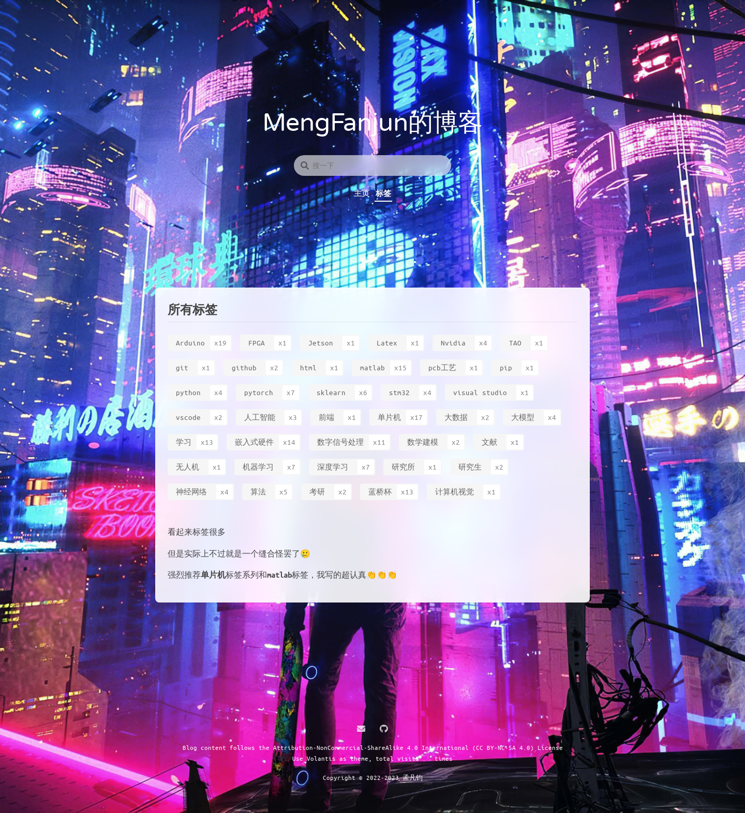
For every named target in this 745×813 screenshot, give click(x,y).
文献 (489, 442)
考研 (317, 491)
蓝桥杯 (380, 491)
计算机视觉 (454, 491)
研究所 (403, 466)
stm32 (399, 392)
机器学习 (258, 466)
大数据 (456, 417)
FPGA (256, 342)
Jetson (320, 342)
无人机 (187, 466)
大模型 (522, 417)
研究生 (470, 466)
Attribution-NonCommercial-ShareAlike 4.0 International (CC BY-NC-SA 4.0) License (418, 747)
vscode (188, 417)
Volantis (321, 758)
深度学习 (332, 466)
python (188, 392)
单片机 (389, 417)
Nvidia (453, 342)
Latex (387, 342)
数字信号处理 (340, 442)
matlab (372, 367)
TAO (515, 342)
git (182, 367)
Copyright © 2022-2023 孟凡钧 (373, 777)
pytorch (258, 392)
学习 (183, 442)
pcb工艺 (442, 367)
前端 (326, 417)
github (244, 367)
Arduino (190, 342)
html (308, 367)
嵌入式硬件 (254, 442)
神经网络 (191, 491)
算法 (258, 491)
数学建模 (422, 442)
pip (506, 367)
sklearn (331, 392)
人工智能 (259, 417)
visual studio (480, 392)
